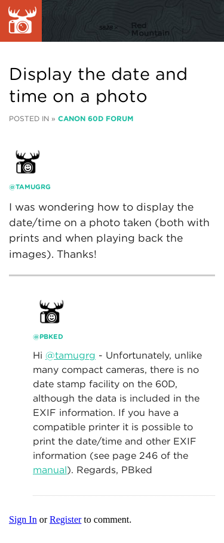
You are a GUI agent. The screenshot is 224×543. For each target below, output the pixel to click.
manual (50, 470)
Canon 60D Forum (95, 118)
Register (65, 519)
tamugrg (33, 187)
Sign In (23, 519)
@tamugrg (70, 355)
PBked (51, 336)
